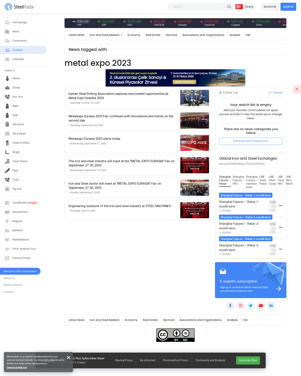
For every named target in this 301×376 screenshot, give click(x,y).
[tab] (225, 180)
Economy (134, 35)
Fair (248, 35)
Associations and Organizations (203, 35)
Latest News (76, 35)
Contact (9, 292)
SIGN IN (288, 7)
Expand (275, 92)
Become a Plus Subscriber (20, 271)
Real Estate (153, 35)
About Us (9, 278)
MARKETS (10, 70)
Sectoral (171, 35)
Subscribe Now (248, 360)
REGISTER (270, 7)
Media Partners (13, 285)
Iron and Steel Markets (105, 35)
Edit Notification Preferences (250, 141)
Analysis (235, 35)
